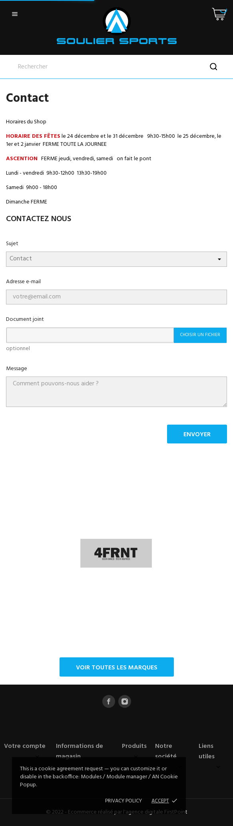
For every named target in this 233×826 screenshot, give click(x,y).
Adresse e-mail (23, 281)
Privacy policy (123, 801)
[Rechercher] (116, 67)
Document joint (25, 319)
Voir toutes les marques (116, 668)
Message (16, 368)
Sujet (12, 243)
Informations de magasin (79, 751)
